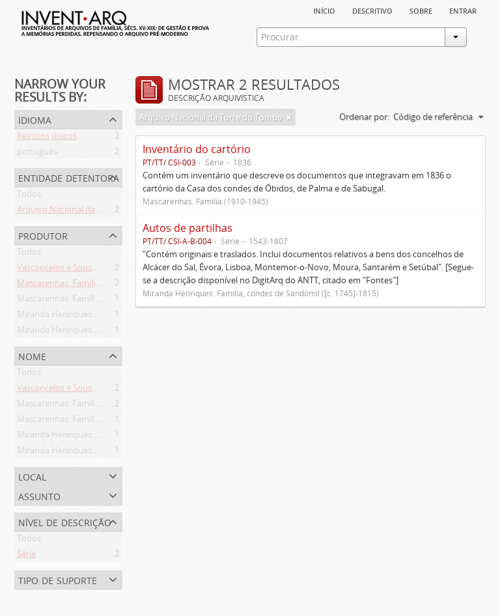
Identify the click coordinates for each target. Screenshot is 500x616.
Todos (29, 196)
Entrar (463, 10)
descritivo (372, 10)
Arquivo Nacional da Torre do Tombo (88, 211)
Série (26, 556)
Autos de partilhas (187, 228)
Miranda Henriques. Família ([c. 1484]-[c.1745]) (105, 332)
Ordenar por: (364, 116)
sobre (421, 10)
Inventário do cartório (197, 149)
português (37, 154)
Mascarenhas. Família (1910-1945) (81, 301)
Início (324, 10)
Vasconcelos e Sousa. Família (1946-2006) (95, 269)
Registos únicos (47, 138)
